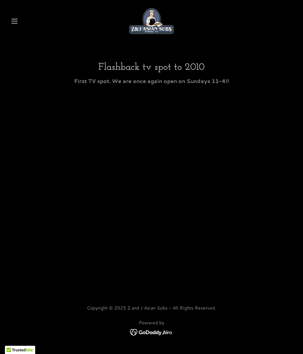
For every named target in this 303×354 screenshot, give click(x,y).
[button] (29, 21)
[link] (151, 21)
